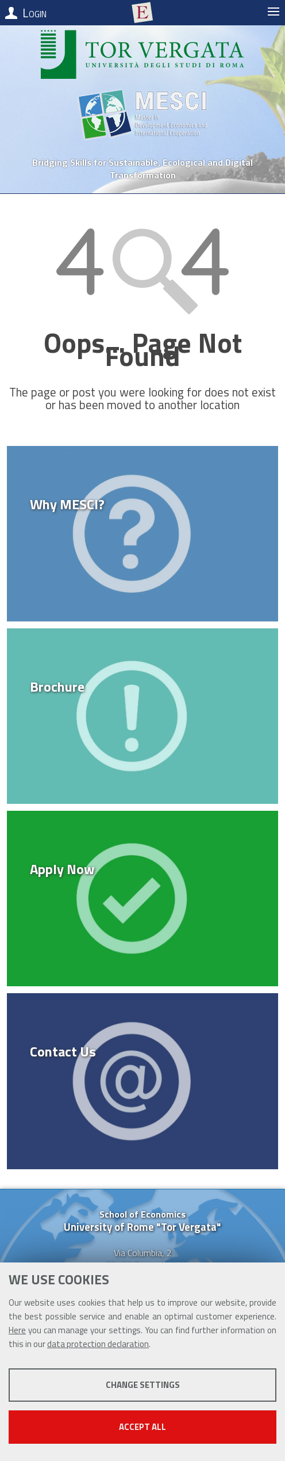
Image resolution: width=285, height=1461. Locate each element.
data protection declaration (98, 1344)
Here (17, 1330)
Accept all (142, 1426)
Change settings (143, 1384)
